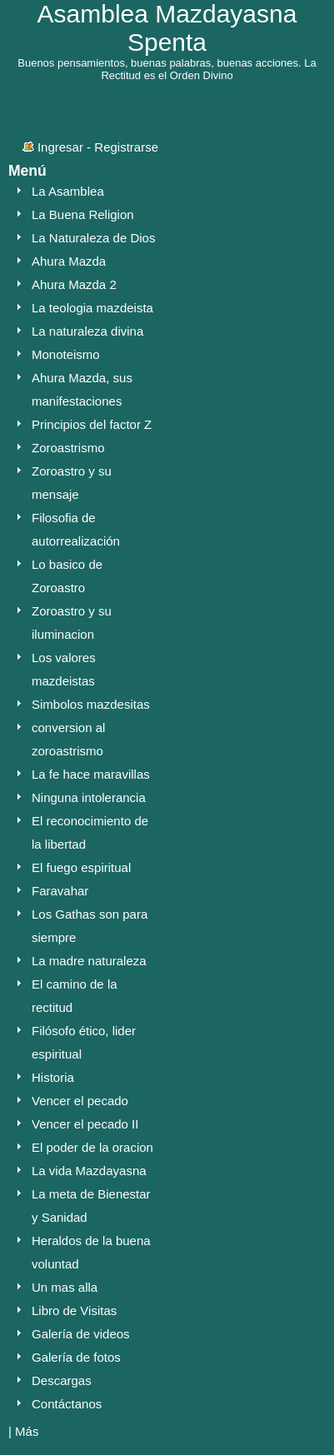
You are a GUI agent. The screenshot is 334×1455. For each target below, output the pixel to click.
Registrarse (126, 147)
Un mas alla (64, 1287)
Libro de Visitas (74, 1310)
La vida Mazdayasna (89, 1171)
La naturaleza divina (87, 331)
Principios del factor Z (92, 424)
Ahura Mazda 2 (74, 284)
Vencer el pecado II (85, 1124)
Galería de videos (81, 1334)
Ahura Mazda (69, 261)
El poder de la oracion (92, 1147)
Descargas (62, 1380)
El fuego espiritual (81, 867)
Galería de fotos (76, 1357)
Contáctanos (67, 1404)
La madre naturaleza (89, 961)
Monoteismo (66, 354)
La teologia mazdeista (92, 308)
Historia (53, 1077)
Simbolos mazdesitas (91, 704)
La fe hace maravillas (91, 774)
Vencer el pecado (80, 1101)
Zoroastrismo (68, 448)
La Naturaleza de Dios (93, 238)
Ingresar (60, 147)
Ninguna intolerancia (89, 797)
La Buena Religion (83, 214)
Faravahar (60, 891)
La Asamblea (68, 191)
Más (26, 1431)
